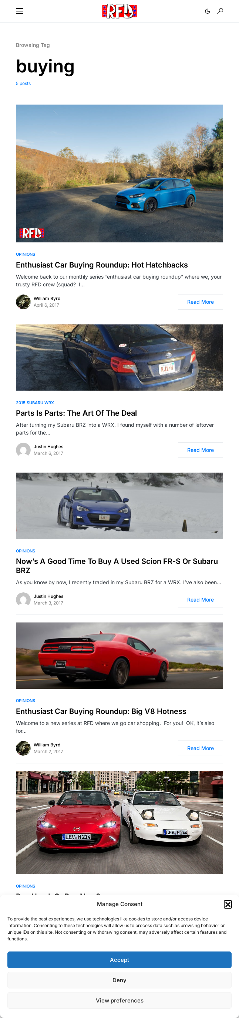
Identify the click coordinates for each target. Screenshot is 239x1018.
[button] (228, 904)
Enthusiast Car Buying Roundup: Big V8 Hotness (101, 711)
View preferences (120, 1000)
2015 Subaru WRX (35, 402)
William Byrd (47, 298)
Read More (200, 302)
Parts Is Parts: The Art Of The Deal (76, 413)
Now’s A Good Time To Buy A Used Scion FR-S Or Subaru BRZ (117, 566)
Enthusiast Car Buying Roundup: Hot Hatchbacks (102, 265)
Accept (119, 959)
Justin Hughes (48, 446)
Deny (119, 980)
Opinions (25, 254)
